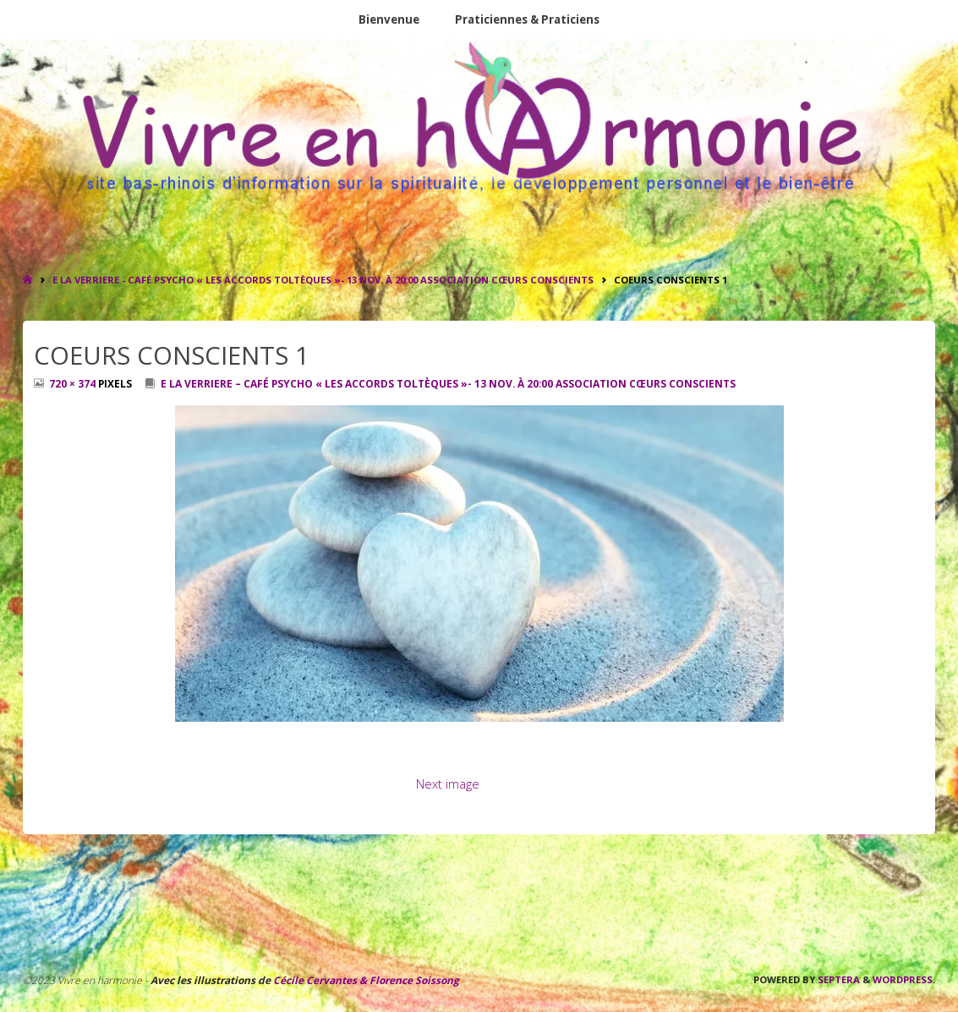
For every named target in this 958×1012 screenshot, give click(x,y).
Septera (837, 979)
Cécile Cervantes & (320, 980)
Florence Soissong (413, 980)
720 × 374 (73, 384)
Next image (447, 783)
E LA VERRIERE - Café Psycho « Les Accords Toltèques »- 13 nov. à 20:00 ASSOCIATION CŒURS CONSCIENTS (323, 279)
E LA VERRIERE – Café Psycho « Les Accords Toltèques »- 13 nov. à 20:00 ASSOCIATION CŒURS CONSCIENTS (448, 384)
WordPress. (904, 979)
